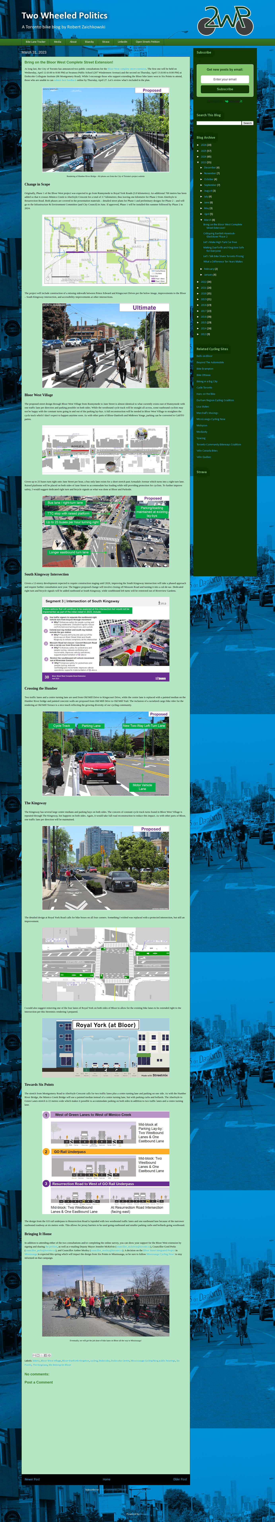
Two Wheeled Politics (64, 16)
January (208, 274)
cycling (94, 1361)
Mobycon (202, 425)
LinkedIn (122, 41)
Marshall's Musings (207, 413)
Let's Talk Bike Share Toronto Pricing (223, 256)
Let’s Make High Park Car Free (220, 242)
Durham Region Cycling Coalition (215, 400)
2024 (204, 156)
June (207, 202)
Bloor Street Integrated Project (159, 1250)
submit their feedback (65, 80)
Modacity (202, 431)
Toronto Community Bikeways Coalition (219, 444)
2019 (204, 299)
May (207, 208)
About (73, 41)
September (210, 185)
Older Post (180, 1479)
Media (57, 41)
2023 (204, 162)
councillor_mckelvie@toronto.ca (133, 1246)
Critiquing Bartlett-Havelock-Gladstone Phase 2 (219, 235)
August (208, 190)
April (207, 214)
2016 (204, 316)
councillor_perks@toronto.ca (40, 1250)
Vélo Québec (204, 457)
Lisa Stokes (203, 406)
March (208, 220)
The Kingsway (40, 1365)
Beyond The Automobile (210, 362)
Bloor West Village (51, 1361)
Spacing (201, 438)
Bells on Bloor (205, 356)
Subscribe (225, 89)
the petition (51, 1246)
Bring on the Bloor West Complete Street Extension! (222, 226)
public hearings (167, 1361)
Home (106, 1479)
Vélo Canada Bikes (207, 450)
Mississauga (31, 1254)
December (210, 167)
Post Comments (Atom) (113, 1489)
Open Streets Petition (148, 41)
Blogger (144, 1514)
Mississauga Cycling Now (144, 1361)
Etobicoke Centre (120, 1361)
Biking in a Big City (207, 381)
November (210, 173)
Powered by (225, 101)
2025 (204, 151)
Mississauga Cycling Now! (161, 1254)
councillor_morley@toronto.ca (106, 1250)
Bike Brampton (205, 368)
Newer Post (32, 1479)
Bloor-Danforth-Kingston (75, 1361)
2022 (204, 282)
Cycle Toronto (204, 387)
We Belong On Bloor (60, 1365)
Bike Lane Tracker (36, 41)
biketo (36, 1361)
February (209, 269)
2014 (204, 328)
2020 (204, 293)
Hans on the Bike (206, 394)
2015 (204, 322)
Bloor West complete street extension (127, 68)
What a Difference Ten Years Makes (223, 261)
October (209, 179)
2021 (204, 287)
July (206, 196)
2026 (204, 145)
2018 (204, 305)
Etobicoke (104, 1361)
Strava (105, 41)
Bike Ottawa (203, 375)
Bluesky (89, 41)
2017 (204, 311)
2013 (204, 334)
